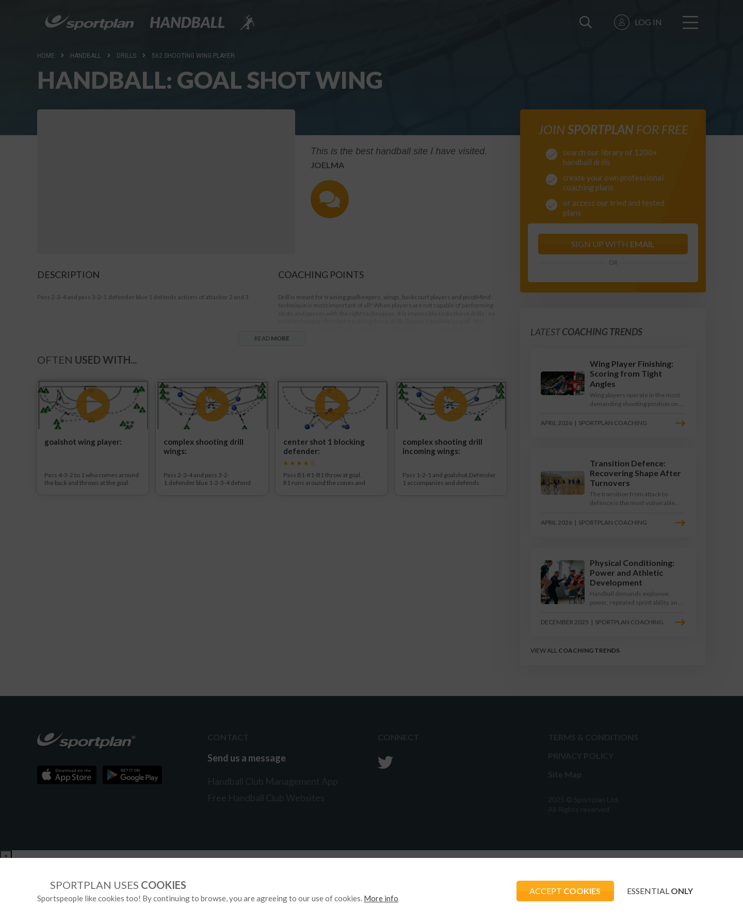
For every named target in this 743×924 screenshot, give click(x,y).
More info (381, 898)
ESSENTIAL (657, 891)
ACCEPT (557, 891)
